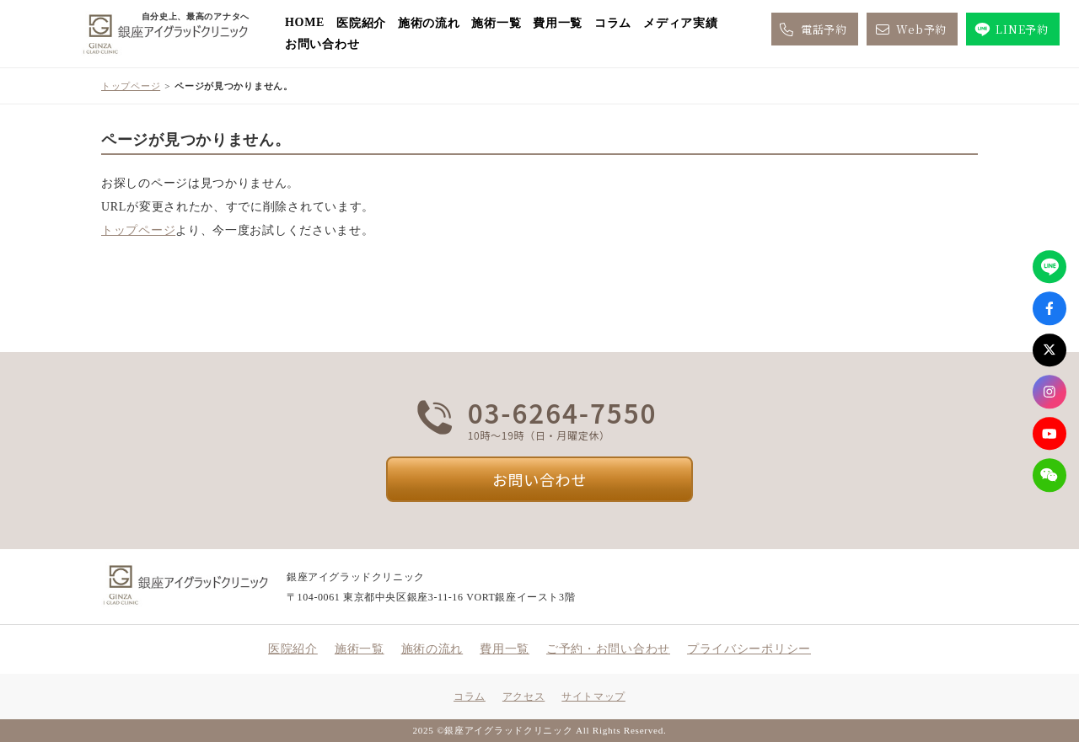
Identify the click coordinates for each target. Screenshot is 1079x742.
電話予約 (812, 29)
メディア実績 (680, 23)
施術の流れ (429, 23)
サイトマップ (593, 696)
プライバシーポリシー (749, 649)
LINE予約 (1010, 29)
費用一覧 (557, 23)
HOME (305, 22)
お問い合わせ (322, 44)
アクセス (523, 696)
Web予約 (909, 29)
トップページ (130, 86)
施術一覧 (496, 23)
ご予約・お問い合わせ (608, 649)
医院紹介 (361, 23)
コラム (612, 23)
